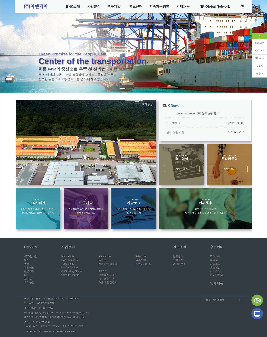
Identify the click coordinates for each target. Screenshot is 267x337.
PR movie (259, 58)
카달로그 (215, 263)
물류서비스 (142, 260)
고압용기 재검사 (107, 274)
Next (151, 142)
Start (262, 89)
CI (25, 274)
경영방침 (29, 267)
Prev (5, 46)
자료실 (214, 260)
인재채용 (183, 6)
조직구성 (178, 260)
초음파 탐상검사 (107, 282)
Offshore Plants (70, 274)
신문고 (259, 73)
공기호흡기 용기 (107, 278)
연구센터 (178, 256)
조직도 (28, 278)
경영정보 (29, 271)
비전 (26, 260)
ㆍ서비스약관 (30, 326)
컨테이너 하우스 (107, 263)
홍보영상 (215, 267)
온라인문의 (216, 274)
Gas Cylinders (69, 260)
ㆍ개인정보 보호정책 (49, 326)
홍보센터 (135, 6)
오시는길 (29, 282)
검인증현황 (179, 263)
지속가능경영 (159, 6)
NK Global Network (215, 6)
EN (242, 6)
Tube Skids (67, 263)
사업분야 (93, 6)
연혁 (26, 263)
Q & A (259, 66)
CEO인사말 (30, 256)
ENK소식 (215, 256)
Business (259, 43)
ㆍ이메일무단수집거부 (72, 326)
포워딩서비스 (143, 263)
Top (247, 329)
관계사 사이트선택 (215, 299)
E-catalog (259, 50)
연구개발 (114, 6)
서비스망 (215, 271)
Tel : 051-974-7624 (69, 298)
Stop (265, 89)
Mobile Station (69, 267)
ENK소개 (73, 6)
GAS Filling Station (72, 271)
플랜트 (102, 260)
